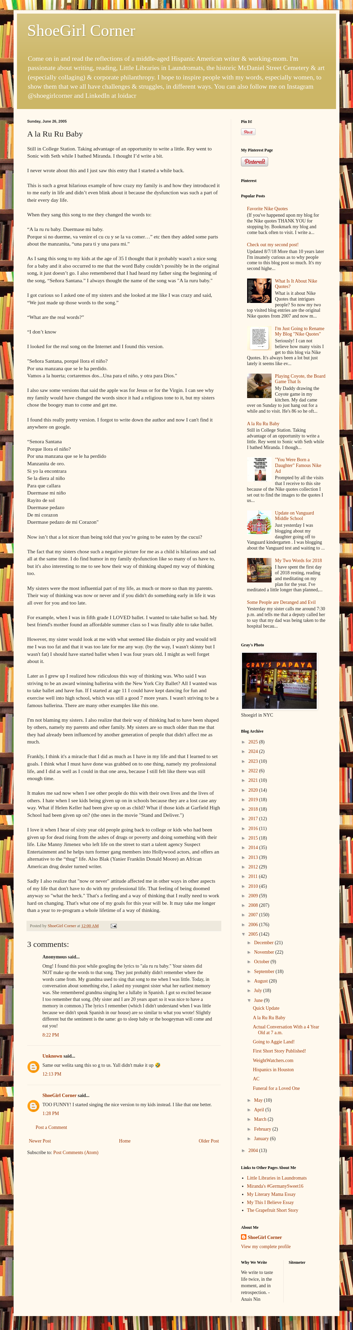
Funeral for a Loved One (276, 1088)
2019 (253, 799)
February (263, 1129)
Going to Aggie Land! (274, 1041)
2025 (253, 741)
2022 (253, 770)
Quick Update (266, 1008)
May (259, 1100)
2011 (253, 876)
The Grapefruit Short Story (272, 1210)
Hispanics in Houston (273, 1069)
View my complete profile (266, 1246)
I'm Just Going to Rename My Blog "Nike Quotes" (299, 331)
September (264, 971)
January (262, 1138)
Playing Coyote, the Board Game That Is (300, 379)
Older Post (209, 1141)
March (260, 1119)
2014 (253, 847)
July (258, 990)
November (264, 952)
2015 (253, 838)
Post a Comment (51, 1127)
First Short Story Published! (279, 1051)
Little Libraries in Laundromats (277, 1178)
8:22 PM (50, 1035)
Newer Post (40, 1141)
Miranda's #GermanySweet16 (275, 1186)
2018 (253, 809)
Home (125, 1141)
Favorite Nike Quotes (267, 208)
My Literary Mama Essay (271, 1194)
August (261, 981)
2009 (253, 895)
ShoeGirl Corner (81, 30)
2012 (253, 866)
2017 (253, 818)
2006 (253, 924)
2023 (253, 761)
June (259, 1000)
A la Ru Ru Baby (263, 423)
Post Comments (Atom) (75, 1152)
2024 (253, 751)
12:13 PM (51, 1074)
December (264, 942)
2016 (253, 828)
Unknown (52, 1056)
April (259, 1109)
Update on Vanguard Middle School (294, 515)
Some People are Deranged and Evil (281, 602)
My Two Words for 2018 (298, 560)
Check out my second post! (273, 244)
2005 (253, 934)
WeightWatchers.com (273, 1060)
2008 (253, 905)
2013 (253, 857)
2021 (253, 780)
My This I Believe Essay (270, 1202)
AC (256, 1078)
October (262, 961)
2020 (253, 790)
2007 (253, 914)
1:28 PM (50, 1113)
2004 (253, 1150)
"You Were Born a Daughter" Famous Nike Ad (298, 465)
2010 (253, 886)
